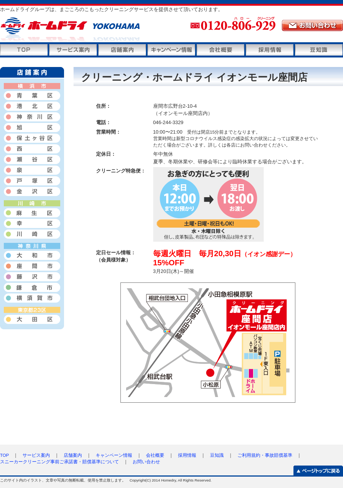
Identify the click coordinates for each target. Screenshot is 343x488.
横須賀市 (32, 298)
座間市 (32, 266)
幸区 (32, 223)
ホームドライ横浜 (95, 30)
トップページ (24, 50)
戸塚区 (32, 180)
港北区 (32, 106)
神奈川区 (32, 116)
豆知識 (319, 50)
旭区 (32, 127)
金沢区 (32, 191)
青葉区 (32, 95)
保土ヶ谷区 (32, 138)
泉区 (32, 170)
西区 (32, 148)
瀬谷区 (32, 159)
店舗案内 (122, 50)
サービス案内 (73, 50)
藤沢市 (32, 276)
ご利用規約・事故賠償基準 (264, 455)
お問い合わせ (146, 461)
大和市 (32, 255)
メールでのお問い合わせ (312, 25)
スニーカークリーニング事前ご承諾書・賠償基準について (59, 461)
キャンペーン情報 (171, 50)
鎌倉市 (32, 287)
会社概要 (220, 50)
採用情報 (269, 50)
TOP (4, 455)
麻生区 (32, 212)
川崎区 (32, 234)
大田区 (32, 320)
